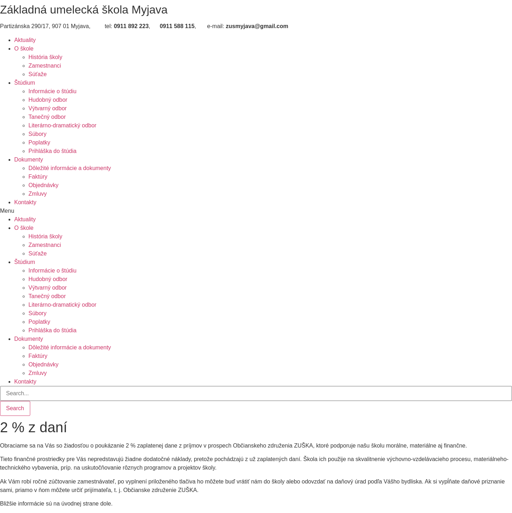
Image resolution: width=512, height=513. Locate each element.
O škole (23, 49)
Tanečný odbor (47, 117)
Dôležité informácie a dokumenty (69, 168)
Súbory (37, 134)
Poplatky (39, 142)
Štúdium (24, 83)
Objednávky (43, 185)
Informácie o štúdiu (52, 91)
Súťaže (37, 74)
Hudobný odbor (47, 100)
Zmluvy (37, 194)
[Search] (15, 408)
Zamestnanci (44, 66)
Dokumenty (28, 160)
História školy (45, 57)
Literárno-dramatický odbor (62, 125)
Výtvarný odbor (47, 108)
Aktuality (25, 40)
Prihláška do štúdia (52, 151)
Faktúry (37, 177)
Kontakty (25, 202)
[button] (256, 211)
